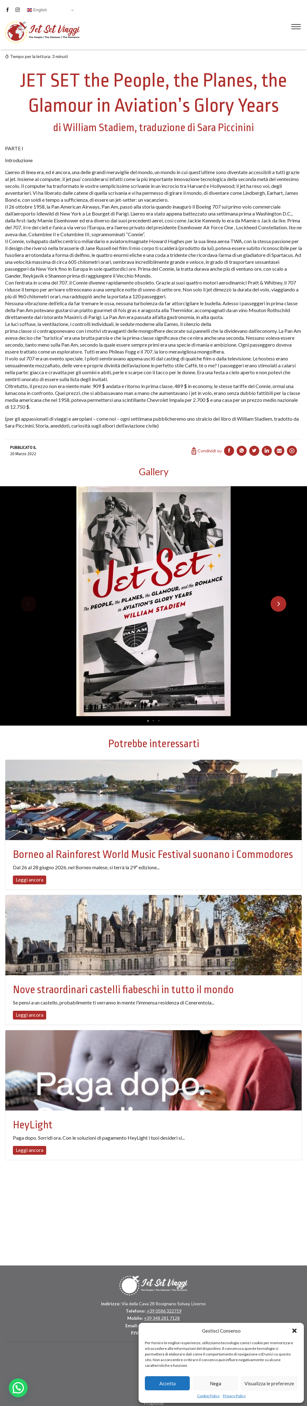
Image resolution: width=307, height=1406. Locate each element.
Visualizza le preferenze (269, 1383)
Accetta (167, 1383)
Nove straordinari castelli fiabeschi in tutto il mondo (123, 990)
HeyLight (32, 1125)
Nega (215, 1383)
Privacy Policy (234, 1395)
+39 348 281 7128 (162, 1318)
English (37, 10)
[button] (294, 1331)
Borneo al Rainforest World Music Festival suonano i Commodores (153, 854)
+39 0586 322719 (164, 1310)
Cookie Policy (208, 1395)
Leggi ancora (29, 879)
